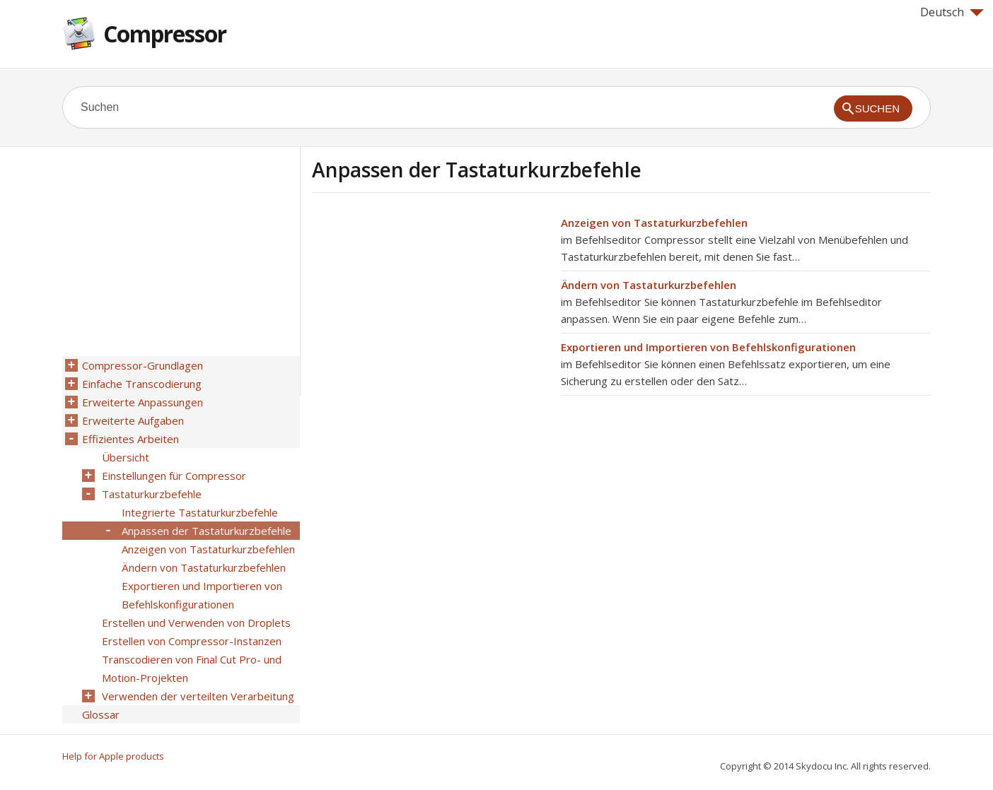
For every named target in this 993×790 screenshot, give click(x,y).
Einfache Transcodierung (142, 384)
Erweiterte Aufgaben (133, 420)
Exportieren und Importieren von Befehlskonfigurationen (708, 347)
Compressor (164, 33)
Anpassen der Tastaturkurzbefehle (206, 531)
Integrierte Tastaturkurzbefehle (200, 512)
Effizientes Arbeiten (130, 439)
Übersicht (125, 457)
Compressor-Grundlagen (142, 365)
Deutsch (952, 12)
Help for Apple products (113, 756)
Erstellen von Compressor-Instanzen (191, 641)
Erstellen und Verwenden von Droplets (196, 622)
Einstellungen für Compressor (174, 475)
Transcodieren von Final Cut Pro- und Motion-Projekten (191, 668)
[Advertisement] (431, 313)
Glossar (101, 714)
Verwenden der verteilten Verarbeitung (198, 696)
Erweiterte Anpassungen (142, 402)
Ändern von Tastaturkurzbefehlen (648, 285)
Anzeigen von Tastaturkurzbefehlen (654, 223)
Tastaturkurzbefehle (152, 494)
